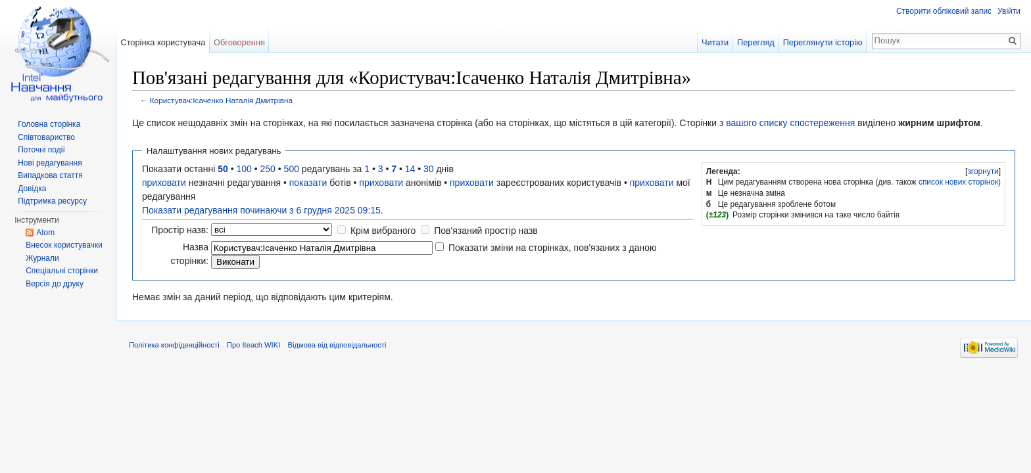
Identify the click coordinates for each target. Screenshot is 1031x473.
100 (244, 169)
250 (268, 169)
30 (428, 169)
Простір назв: (179, 230)
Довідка (32, 188)
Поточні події (41, 149)
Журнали (42, 258)
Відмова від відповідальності (336, 345)
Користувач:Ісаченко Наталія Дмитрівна (221, 100)
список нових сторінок (958, 182)
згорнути (982, 171)
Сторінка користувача (162, 42)
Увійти (1008, 11)
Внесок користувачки (64, 245)
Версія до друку (55, 283)
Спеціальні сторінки (62, 270)
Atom (45, 232)
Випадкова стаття (50, 175)
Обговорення (239, 42)
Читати (715, 42)
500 (291, 169)
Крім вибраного (383, 230)
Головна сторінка (49, 124)
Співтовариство (46, 137)
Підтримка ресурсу (52, 201)
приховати (164, 182)
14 (410, 169)
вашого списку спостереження (790, 123)
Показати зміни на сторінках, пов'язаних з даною (552, 247)
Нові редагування (50, 163)
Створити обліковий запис (944, 11)
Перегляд (756, 42)
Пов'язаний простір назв (486, 230)
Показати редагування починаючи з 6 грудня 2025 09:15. (262, 210)
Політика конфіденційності (174, 345)
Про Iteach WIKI (253, 345)
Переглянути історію (823, 42)
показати (308, 182)
